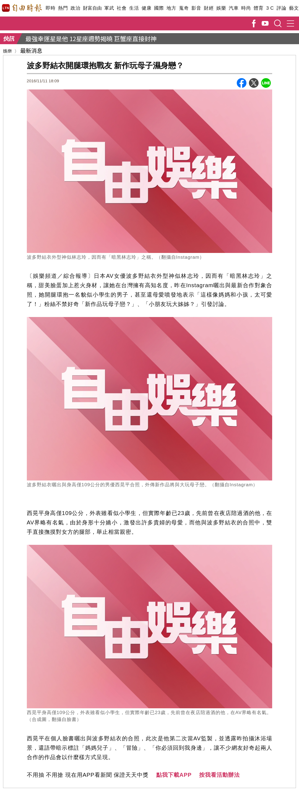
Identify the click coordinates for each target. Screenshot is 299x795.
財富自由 (92, 8)
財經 (209, 8)
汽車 (233, 8)
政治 (75, 8)
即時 (50, 8)
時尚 (246, 8)
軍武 (109, 8)
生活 (134, 8)
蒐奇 (184, 8)
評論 (281, 8)
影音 (196, 8)
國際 (159, 8)
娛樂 (221, 8)
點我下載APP (174, 775)
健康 (146, 8)
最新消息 (31, 50)
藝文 (294, 8)
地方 (171, 8)
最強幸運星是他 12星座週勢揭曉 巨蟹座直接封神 (91, 38)
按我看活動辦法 (219, 775)
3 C (270, 8)
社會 (121, 8)
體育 (258, 8)
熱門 (63, 8)
